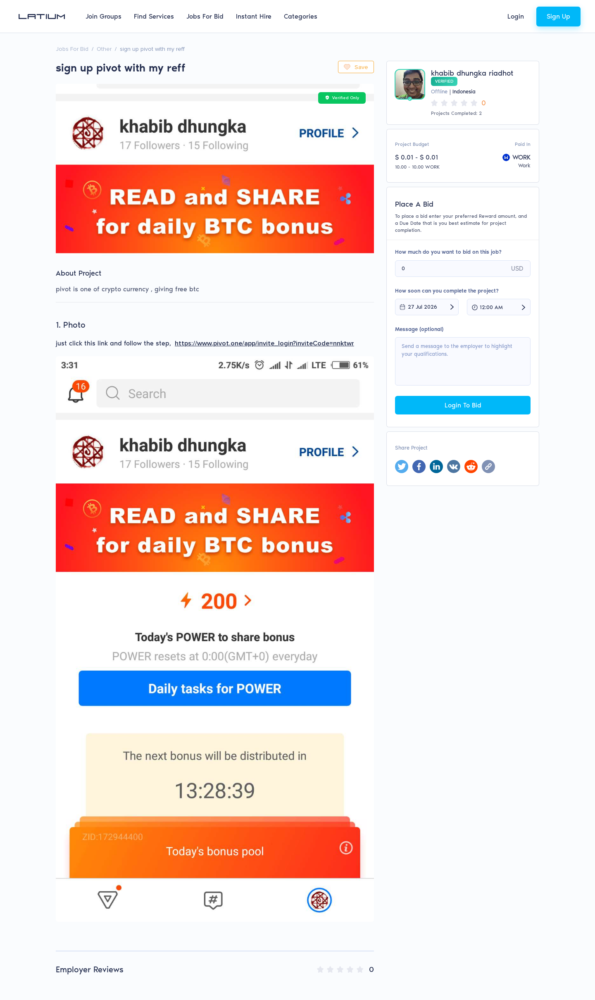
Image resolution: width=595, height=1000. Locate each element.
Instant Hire (253, 16)
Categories (300, 16)
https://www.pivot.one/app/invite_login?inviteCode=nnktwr (264, 343)
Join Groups (103, 16)
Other (104, 48)
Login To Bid (463, 405)
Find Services (154, 16)
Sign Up (558, 16)
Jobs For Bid (205, 16)
